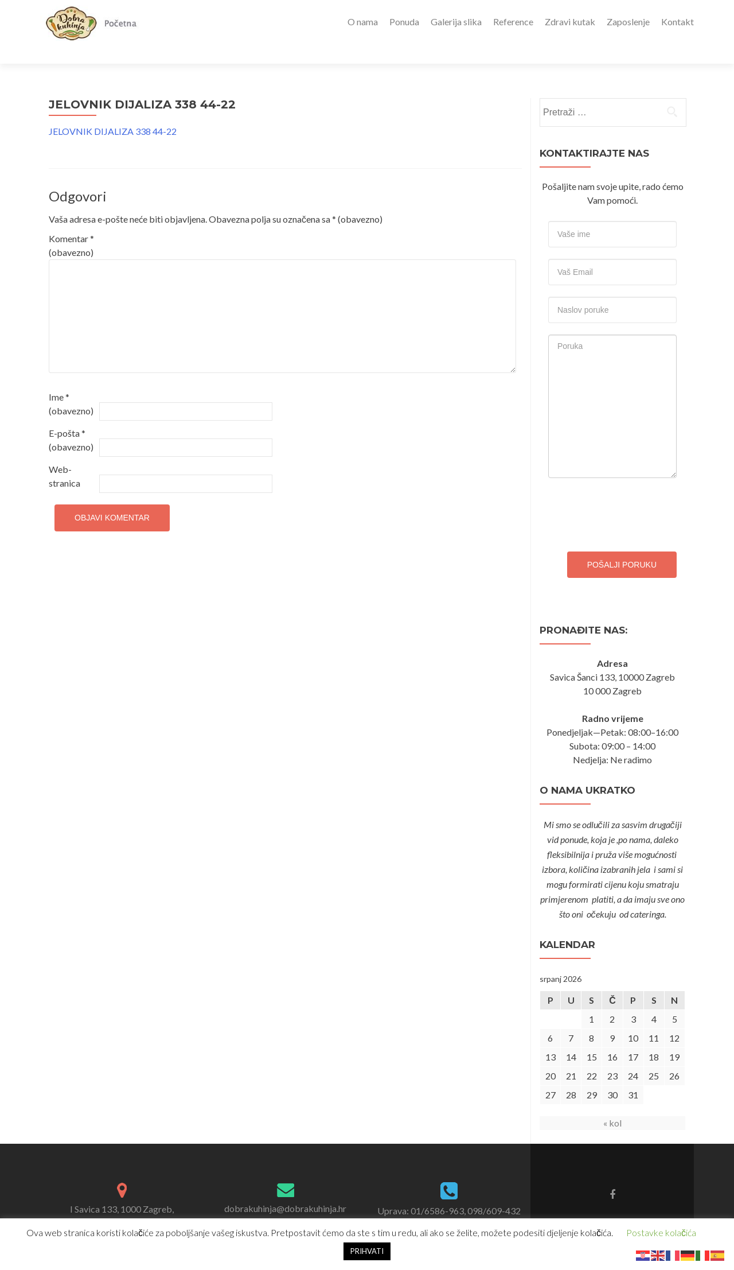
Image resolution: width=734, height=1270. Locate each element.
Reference (513, 21)
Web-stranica (64, 456)
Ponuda (404, 21)
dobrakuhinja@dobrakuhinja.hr (285, 1188)
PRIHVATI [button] (367, 1251)
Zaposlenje (628, 21)
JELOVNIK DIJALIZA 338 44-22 (113, 111)
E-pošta (71, 419)
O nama (363, 21)
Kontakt (677, 21)
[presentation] (635, 491)
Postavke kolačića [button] (661, 1232)
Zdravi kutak (570, 21)
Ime (71, 383)
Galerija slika (456, 21)
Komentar (71, 225)
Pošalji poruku (622, 544)
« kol (612, 1102)
